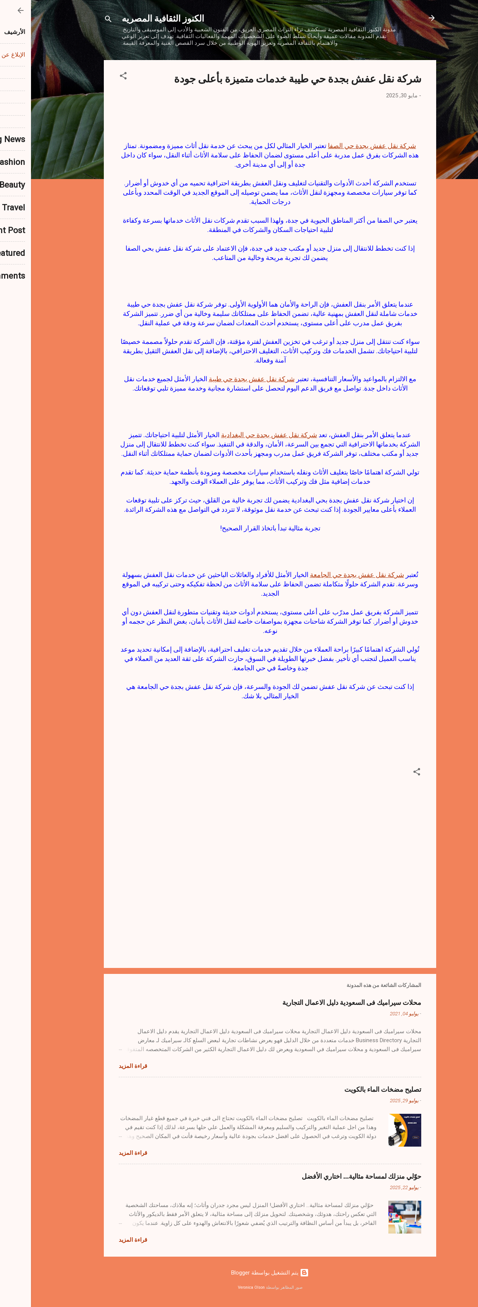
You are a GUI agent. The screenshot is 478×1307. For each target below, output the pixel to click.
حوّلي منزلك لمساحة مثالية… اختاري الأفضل (330, 1176)
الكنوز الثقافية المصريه (132, 18)
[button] (92, 77)
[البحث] (77, 20)
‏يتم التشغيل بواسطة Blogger (239, 1272)
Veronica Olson (220, 1287)
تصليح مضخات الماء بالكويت (351, 1089)
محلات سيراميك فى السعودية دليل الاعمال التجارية (320, 1002)
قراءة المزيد (102, 1066)
